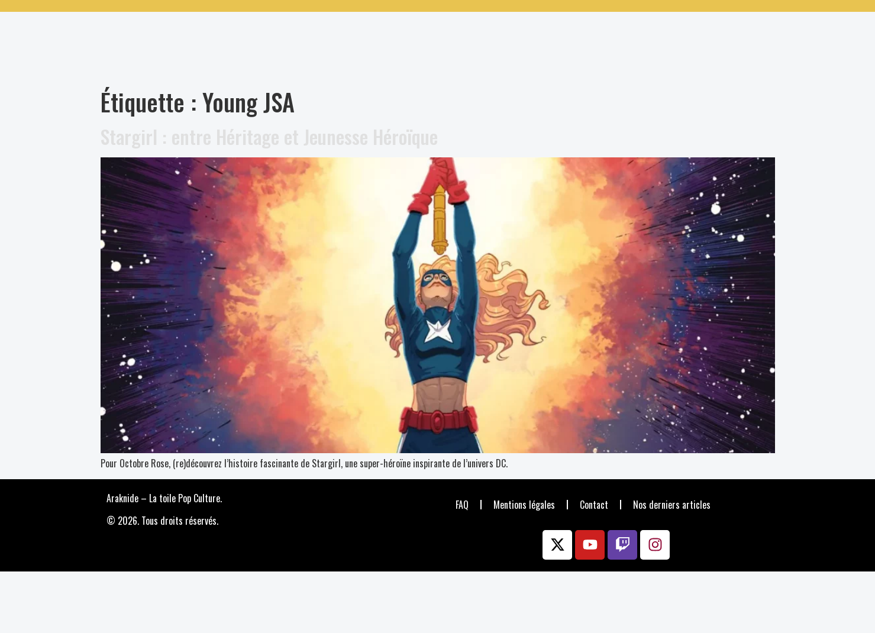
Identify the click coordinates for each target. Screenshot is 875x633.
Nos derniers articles (672, 505)
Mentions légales (524, 505)
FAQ (462, 505)
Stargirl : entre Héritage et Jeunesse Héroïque (269, 136)
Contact (594, 505)
